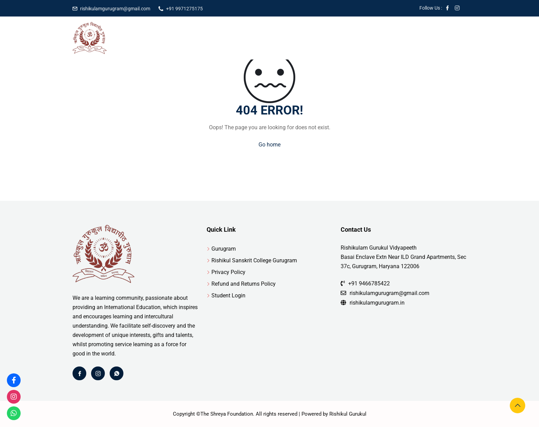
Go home (269, 144)
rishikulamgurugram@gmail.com (115, 8)
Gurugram (223, 248)
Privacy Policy (228, 272)
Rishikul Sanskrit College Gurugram (254, 260)
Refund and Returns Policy (243, 284)
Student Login (228, 295)
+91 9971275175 (184, 8)
